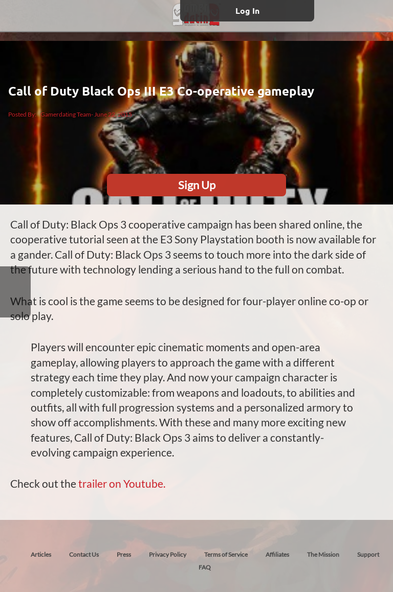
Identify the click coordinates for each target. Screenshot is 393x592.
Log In (247, 10)
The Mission (323, 554)
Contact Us (84, 554)
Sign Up (196, 185)
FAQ (205, 567)
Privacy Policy (167, 554)
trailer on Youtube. (121, 483)
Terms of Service (226, 554)
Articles (41, 554)
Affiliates (277, 554)
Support (368, 554)
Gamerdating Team (65, 114)
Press (124, 554)
